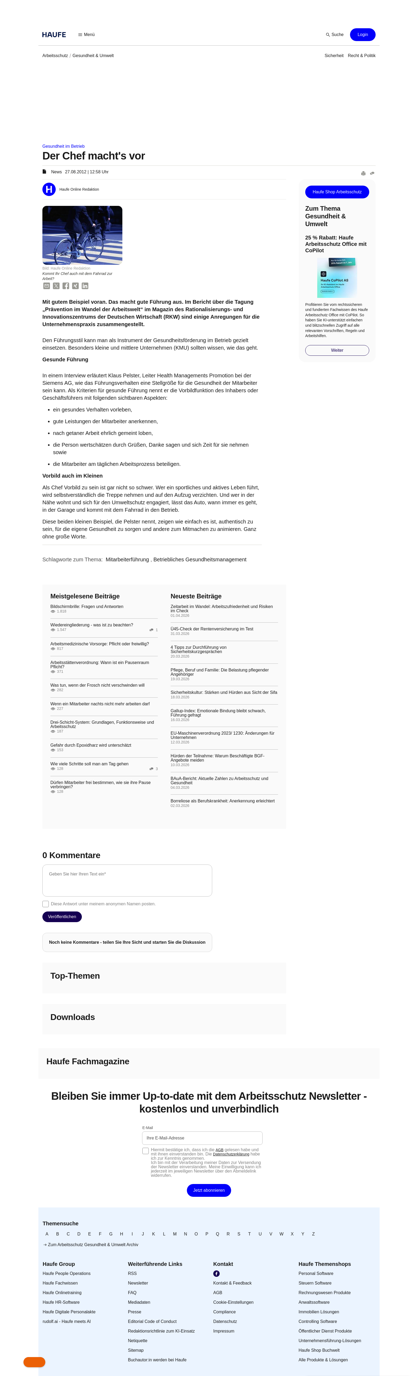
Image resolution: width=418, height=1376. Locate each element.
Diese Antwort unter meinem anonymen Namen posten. (103, 904)
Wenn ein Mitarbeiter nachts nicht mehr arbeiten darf (100, 704)
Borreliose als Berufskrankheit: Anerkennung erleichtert (223, 801)
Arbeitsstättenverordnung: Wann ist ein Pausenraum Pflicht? (99, 665)
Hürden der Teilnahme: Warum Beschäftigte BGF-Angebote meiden (217, 758)
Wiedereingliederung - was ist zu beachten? (91, 625)
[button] (86, 34)
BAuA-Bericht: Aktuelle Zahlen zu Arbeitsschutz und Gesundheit (219, 781)
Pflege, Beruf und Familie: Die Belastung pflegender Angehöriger (220, 672)
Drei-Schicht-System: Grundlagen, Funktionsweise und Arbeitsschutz (102, 724)
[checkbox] (45, 904)
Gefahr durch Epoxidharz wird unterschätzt (90, 745)
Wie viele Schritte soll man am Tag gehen (89, 764)
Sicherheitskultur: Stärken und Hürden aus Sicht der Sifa (224, 692)
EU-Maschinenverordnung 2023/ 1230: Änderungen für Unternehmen (223, 735)
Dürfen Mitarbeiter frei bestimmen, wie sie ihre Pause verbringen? (100, 785)
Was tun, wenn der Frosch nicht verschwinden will (97, 685)
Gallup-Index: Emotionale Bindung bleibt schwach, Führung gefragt (218, 713)
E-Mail (147, 1128)
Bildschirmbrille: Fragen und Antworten (86, 607)
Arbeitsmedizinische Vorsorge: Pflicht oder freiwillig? (99, 644)
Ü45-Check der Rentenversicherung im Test (212, 629)
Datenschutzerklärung (231, 1154)
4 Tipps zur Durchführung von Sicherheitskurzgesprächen (199, 649)
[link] (55, 56)
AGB (220, 1150)
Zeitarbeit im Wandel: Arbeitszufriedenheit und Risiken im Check (222, 609)
